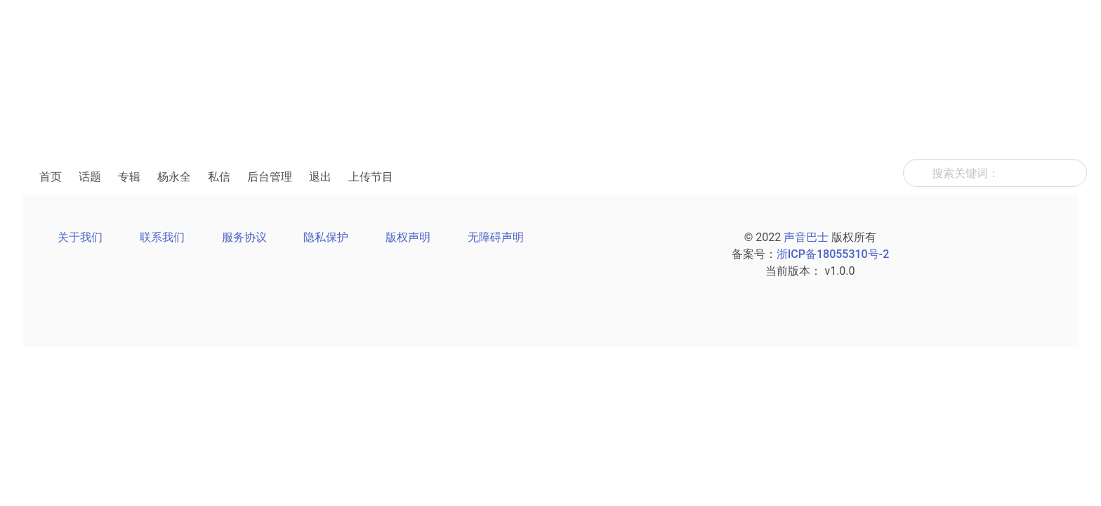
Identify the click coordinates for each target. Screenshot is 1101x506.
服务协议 (244, 237)
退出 (320, 176)
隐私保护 (325, 237)
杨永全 (174, 176)
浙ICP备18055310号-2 (833, 254)
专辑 (129, 176)
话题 (90, 176)
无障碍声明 (496, 237)
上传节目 (370, 176)
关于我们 (80, 237)
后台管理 (269, 176)
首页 (50, 176)
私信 (219, 176)
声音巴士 (806, 237)
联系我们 (162, 237)
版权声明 (407, 237)
